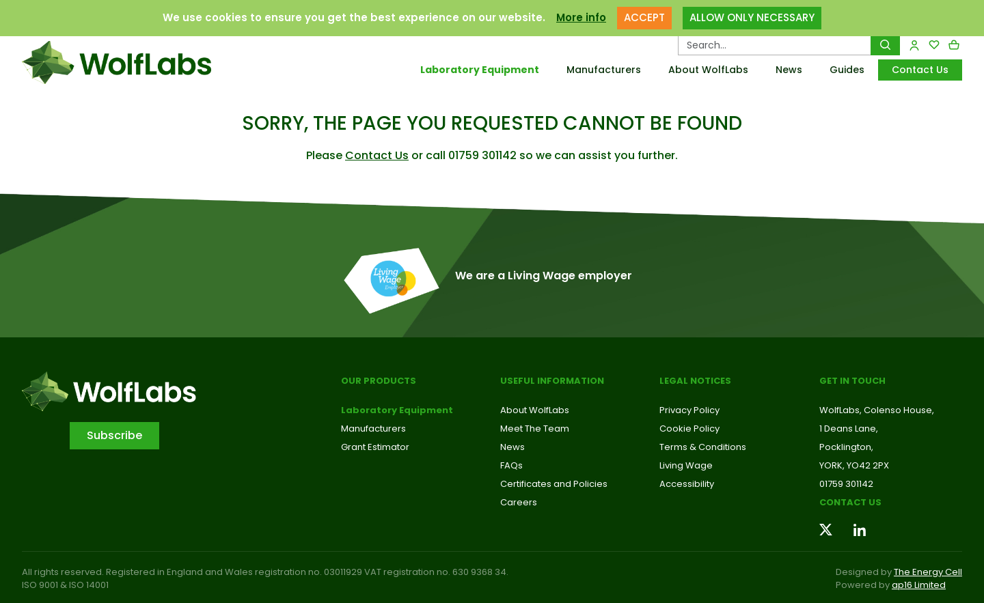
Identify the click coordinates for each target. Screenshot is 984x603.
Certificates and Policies (553, 483)
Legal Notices (695, 380)
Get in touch (852, 380)
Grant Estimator (375, 446)
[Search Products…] (774, 45)
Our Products (378, 380)
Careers (518, 502)
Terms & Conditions (702, 446)
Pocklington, (846, 446)
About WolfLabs (708, 69)
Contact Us (920, 69)
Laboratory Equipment (479, 69)
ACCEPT (644, 17)
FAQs (511, 465)
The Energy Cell (928, 571)
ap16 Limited (919, 584)
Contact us (850, 502)
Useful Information (552, 380)
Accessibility (686, 483)
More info (581, 17)
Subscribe (114, 435)
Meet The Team (534, 428)
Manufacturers (603, 69)
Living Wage (686, 465)
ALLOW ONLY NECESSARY (752, 17)
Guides (847, 69)
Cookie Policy (689, 428)
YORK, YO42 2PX (854, 465)
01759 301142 (846, 483)
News (789, 69)
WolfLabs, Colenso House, (876, 410)
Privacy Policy (689, 410)
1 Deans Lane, (848, 428)
